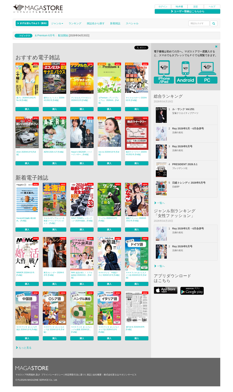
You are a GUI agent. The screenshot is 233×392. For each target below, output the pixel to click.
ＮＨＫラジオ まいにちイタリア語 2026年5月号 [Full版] (108, 329)
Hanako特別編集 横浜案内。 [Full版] (26, 219)
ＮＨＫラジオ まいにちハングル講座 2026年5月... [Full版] (81, 329)
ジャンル (57, 23)
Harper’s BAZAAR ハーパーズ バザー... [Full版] (81, 153)
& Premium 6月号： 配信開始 (51, 35)
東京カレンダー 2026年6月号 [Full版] (54, 274)
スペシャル (132, 23)
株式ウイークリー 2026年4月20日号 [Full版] (136, 153)
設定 (195, 6)
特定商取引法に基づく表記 (78, 374)
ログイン (163, 6)
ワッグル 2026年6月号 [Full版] (107, 219)
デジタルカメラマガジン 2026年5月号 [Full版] (81, 99)
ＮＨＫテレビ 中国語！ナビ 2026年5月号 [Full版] (108, 274)
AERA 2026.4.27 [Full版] (53, 152)
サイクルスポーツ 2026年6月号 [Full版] (136, 99)
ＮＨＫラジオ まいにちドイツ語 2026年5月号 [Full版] (136, 275)
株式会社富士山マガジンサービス (120, 374)
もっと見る (23, 347)
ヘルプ (212, 6)
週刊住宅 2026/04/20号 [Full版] (135, 328)
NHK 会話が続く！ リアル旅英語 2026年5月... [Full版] (81, 275)
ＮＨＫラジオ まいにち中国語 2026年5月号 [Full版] (26, 328)
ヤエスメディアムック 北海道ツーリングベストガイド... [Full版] (54, 220)
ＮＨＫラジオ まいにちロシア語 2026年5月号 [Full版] (54, 329)
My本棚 (179, 6)
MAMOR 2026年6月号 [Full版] (25, 274)
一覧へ (159, 202)
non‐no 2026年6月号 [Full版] (108, 153)
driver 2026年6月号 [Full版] (26, 153)
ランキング (75, 23)
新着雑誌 (115, 23)
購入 (27, 109)
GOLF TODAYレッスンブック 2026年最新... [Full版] (82, 219)
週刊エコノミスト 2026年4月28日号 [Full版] (54, 99)
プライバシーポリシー (52, 374)
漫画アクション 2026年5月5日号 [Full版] (136, 219)
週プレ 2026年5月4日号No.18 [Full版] (26, 99)
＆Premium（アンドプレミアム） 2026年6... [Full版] (108, 100)
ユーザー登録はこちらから (187, 11)
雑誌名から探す (96, 23)
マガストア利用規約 (25, 374)
